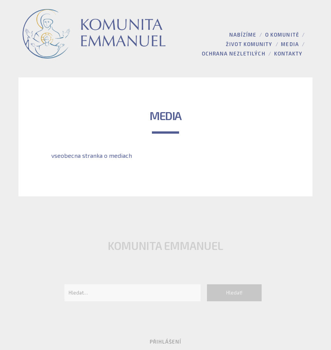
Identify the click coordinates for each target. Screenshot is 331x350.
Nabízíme (242, 35)
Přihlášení (165, 342)
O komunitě (282, 35)
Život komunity (249, 44)
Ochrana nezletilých (233, 54)
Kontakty (288, 54)
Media (290, 44)
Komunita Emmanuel (165, 245)
